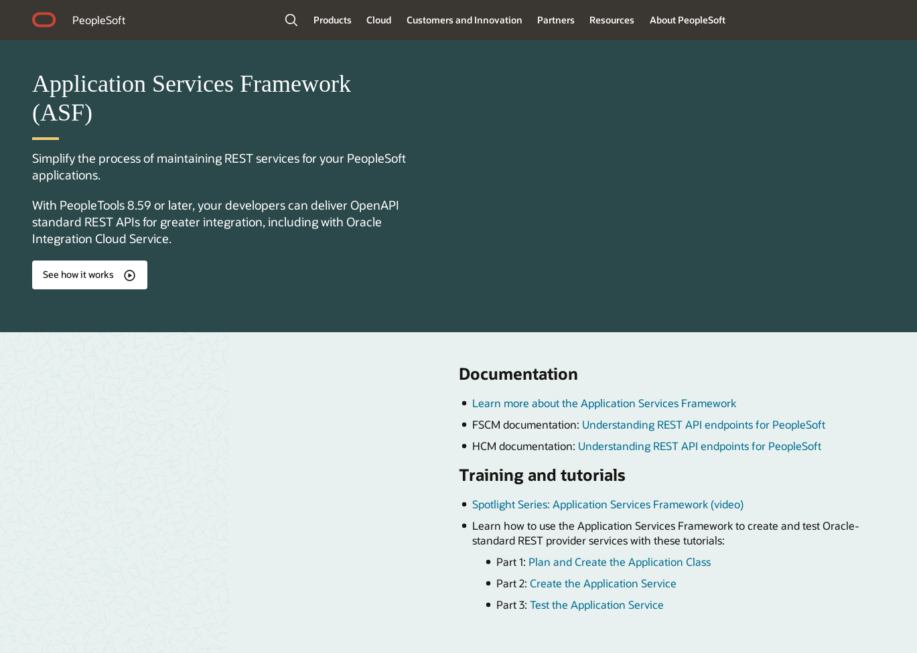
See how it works (78, 274)
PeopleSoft (98, 20)
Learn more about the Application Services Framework (604, 403)
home (44, 21)
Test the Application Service (597, 604)
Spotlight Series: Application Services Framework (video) (608, 504)
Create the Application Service (603, 583)
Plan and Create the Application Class (619, 562)
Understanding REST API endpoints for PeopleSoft (703, 424)
